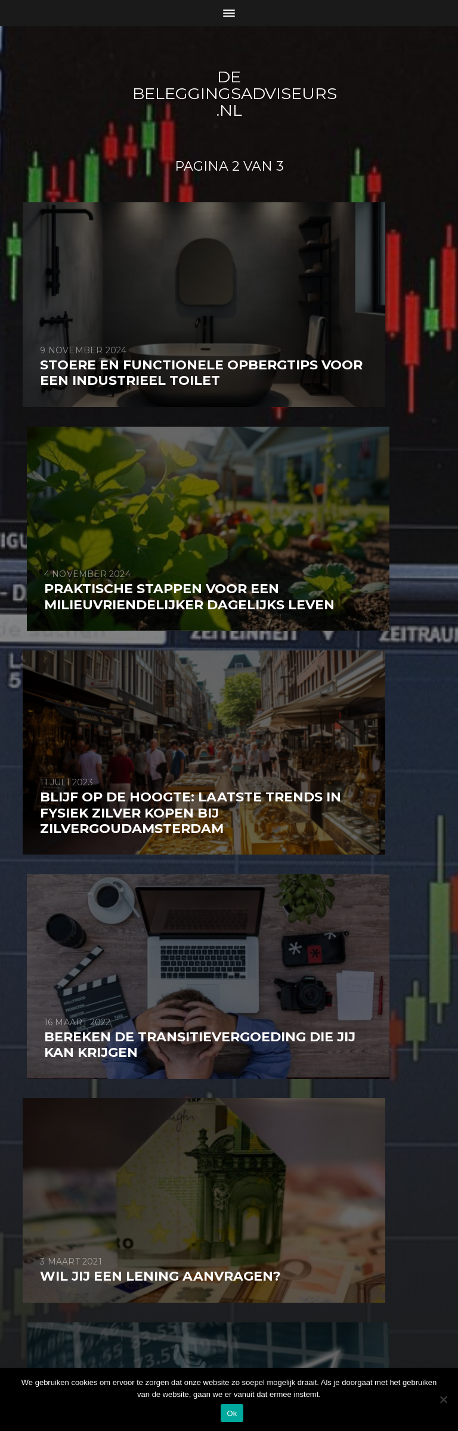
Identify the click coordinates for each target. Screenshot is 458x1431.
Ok (232, 1413)
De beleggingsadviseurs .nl (237, 93)
